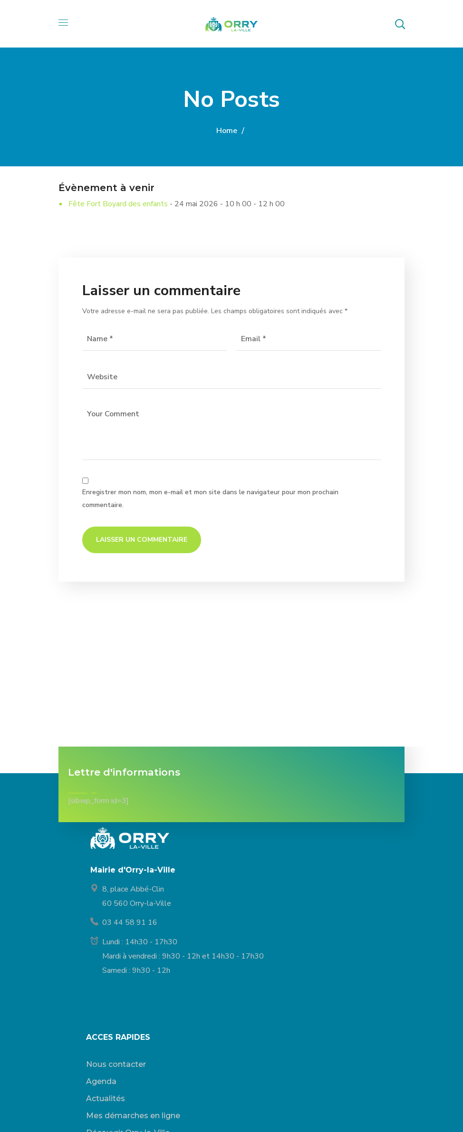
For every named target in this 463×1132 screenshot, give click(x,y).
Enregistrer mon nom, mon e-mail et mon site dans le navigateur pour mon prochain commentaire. (210, 498)
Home (226, 130)
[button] (400, 24)
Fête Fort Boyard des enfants (118, 204)
